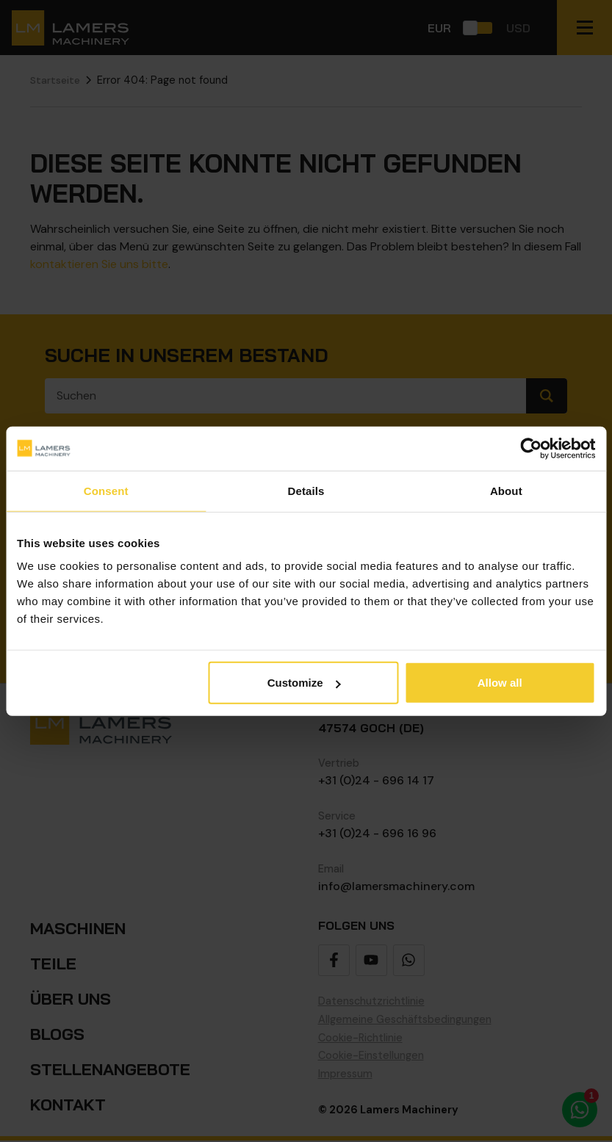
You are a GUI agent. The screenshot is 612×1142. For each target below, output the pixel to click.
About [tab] (506, 490)
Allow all (500, 682)
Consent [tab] (106, 490)
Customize (304, 682)
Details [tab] (306, 490)
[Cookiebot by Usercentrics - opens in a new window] (531, 448)
